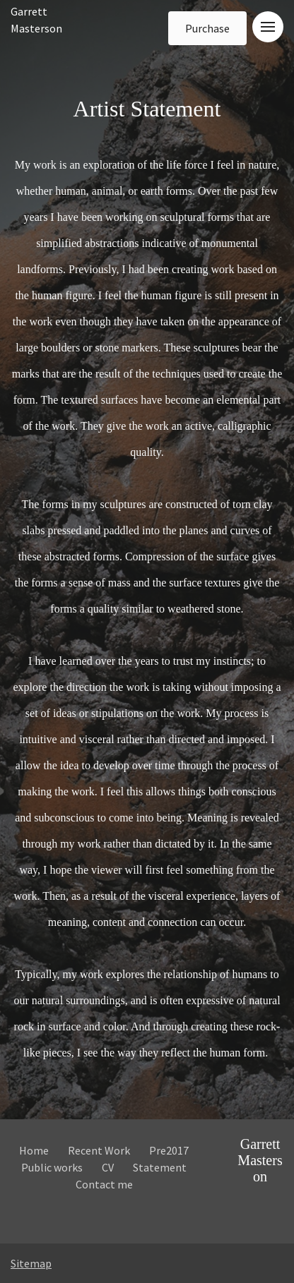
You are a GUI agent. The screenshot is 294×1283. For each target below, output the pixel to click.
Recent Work (99, 1150)
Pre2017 (169, 1150)
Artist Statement (147, 577)
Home (34, 1150)
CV (108, 1167)
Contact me (104, 1184)
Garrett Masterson (259, 1160)
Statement (160, 1167)
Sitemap (31, 1263)
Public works (52, 1167)
